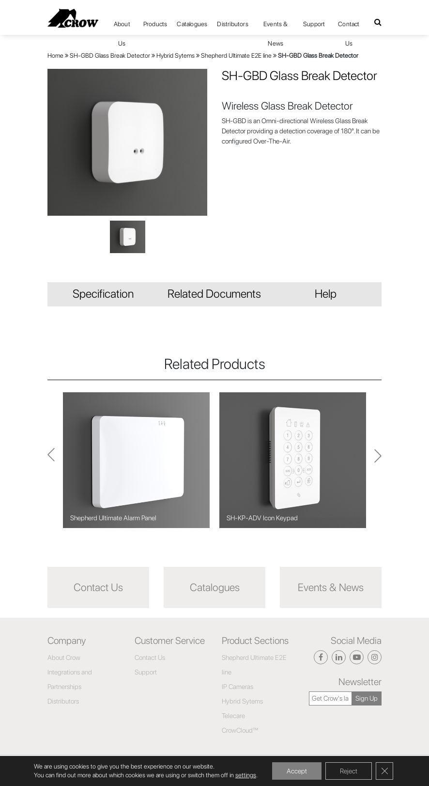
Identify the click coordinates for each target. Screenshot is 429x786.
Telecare (233, 716)
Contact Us (348, 27)
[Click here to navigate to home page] (72, 18)
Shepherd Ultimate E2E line (236, 55)
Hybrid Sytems (175, 55)
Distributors (232, 24)
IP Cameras (237, 686)
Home (55, 55)
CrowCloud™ (240, 730)
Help (326, 294)
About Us (122, 27)
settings (245, 775)
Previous (378, 460)
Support (314, 24)
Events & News (275, 27)
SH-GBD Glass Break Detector (110, 55)
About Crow (63, 657)
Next (51, 460)
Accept (297, 771)
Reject (348, 771)
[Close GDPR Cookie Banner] (384, 771)
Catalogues (192, 24)
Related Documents (214, 294)
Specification (103, 294)
